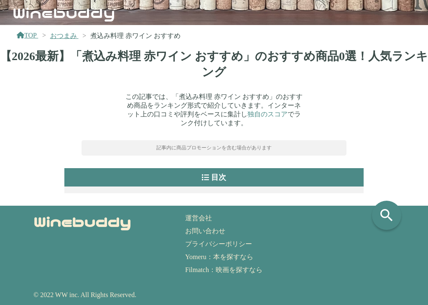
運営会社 (198, 218)
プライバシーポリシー (218, 243)
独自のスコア (267, 114)
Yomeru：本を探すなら (219, 256)
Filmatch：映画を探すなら (223, 269)
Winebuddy (64, 12)
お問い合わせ (205, 230)
